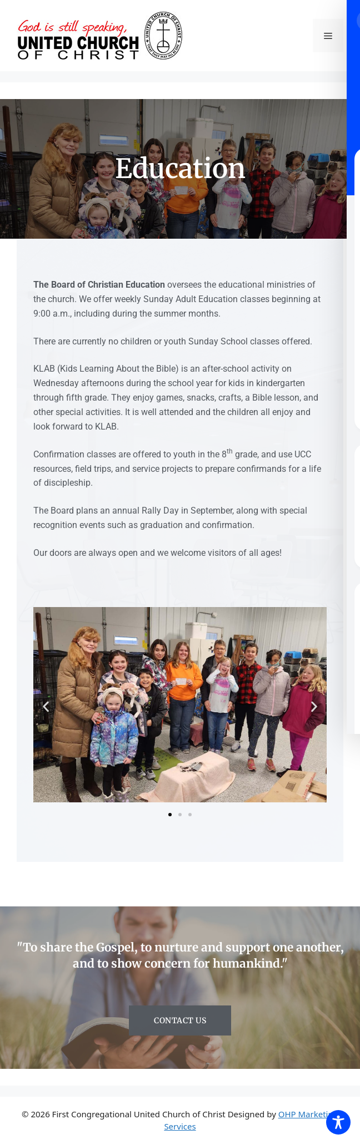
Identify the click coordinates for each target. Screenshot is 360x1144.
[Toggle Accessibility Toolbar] (338, 1122)
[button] (46, 706)
